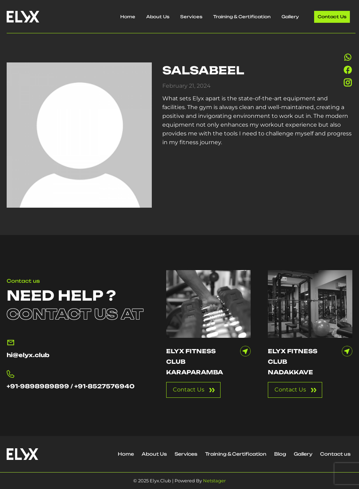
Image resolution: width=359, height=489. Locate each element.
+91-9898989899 (38, 386)
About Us (157, 16)
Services (191, 16)
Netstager (214, 480)
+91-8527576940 (104, 386)
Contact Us (188, 389)
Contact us (332, 16)
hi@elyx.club (28, 355)
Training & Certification (242, 16)
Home (127, 16)
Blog (280, 454)
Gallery (290, 16)
